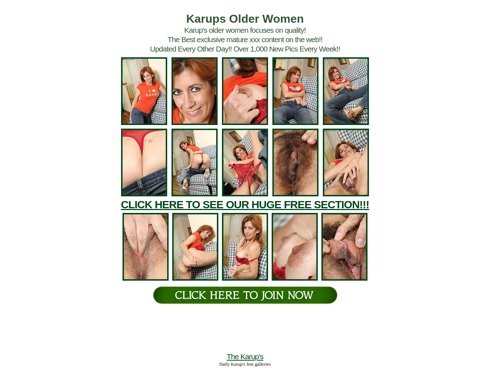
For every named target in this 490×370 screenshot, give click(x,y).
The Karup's (245, 356)
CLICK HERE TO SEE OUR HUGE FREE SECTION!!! (245, 204)
